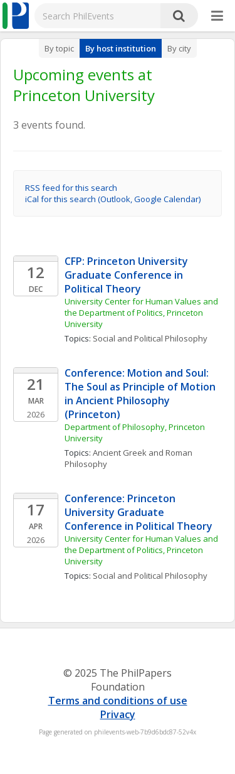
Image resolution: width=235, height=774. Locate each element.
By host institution (120, 48)
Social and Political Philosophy (150, 338)
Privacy (117, 714)
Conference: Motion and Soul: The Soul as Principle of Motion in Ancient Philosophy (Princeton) (141, 393)
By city (179, 48)
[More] (217, 16)
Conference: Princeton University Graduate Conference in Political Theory (138, 512)
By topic (59, 48)
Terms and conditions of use (117, 700)
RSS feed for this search (71, 187)
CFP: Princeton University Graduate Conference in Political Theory (128, 275)
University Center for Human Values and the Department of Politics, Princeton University (142, 313)
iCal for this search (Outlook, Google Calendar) (113, 199)
